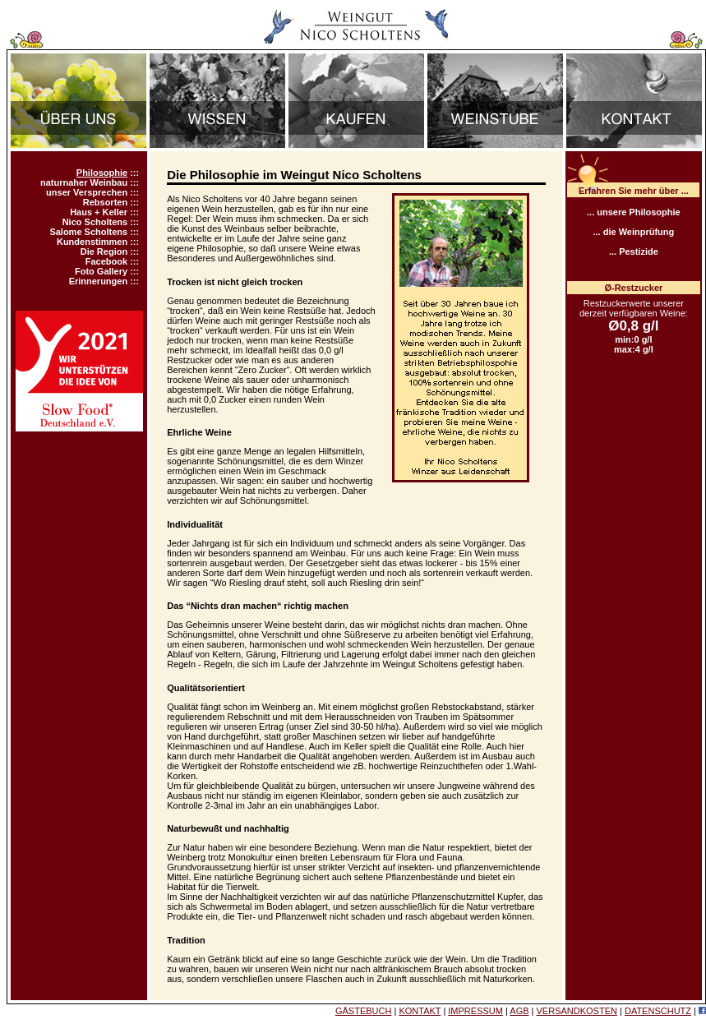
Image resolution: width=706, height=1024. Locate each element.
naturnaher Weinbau (83, 182)
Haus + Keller (98, 212)
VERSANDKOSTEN (577, 1011)
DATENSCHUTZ (658, 1011)
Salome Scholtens (88, 232)
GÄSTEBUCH (363, 1011)
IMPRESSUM (475, 1011)
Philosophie (101, 173)
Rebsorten (105, 202)
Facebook (106, 261)
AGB (519, 1011)
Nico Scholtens (94, 222)
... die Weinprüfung (633, 232)
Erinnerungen (98, 281)
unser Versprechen (86, 192)
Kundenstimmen (92, 242)
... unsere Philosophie (634, 212)
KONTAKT (420, 1011)
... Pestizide (633, 251)
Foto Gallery (101, 271)
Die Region (104, 251)
